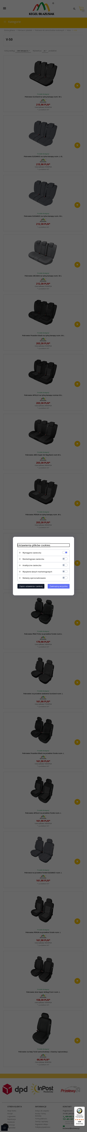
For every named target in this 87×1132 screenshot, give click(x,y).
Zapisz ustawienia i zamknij (30, 586)
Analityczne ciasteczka (32, 565)
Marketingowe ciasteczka (33, 559)
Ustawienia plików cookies (33, 545)
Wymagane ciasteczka (32, 552)
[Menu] (83, 1108)
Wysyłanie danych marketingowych (37, 571)
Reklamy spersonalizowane (34, 578)
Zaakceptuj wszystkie (59, 586)
